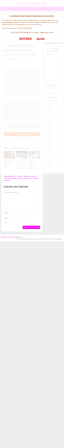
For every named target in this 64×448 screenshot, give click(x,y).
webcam (7, 180)
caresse (19, 176)
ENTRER (25, 39)
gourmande (14, 178)
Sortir (40, 39)
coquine (6, 178)
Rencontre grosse (6, 237)
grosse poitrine (24, 178)
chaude (33, 176)
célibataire (26, 176)
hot (31, 178)
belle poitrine (12, 176)
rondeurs (35, 178)
